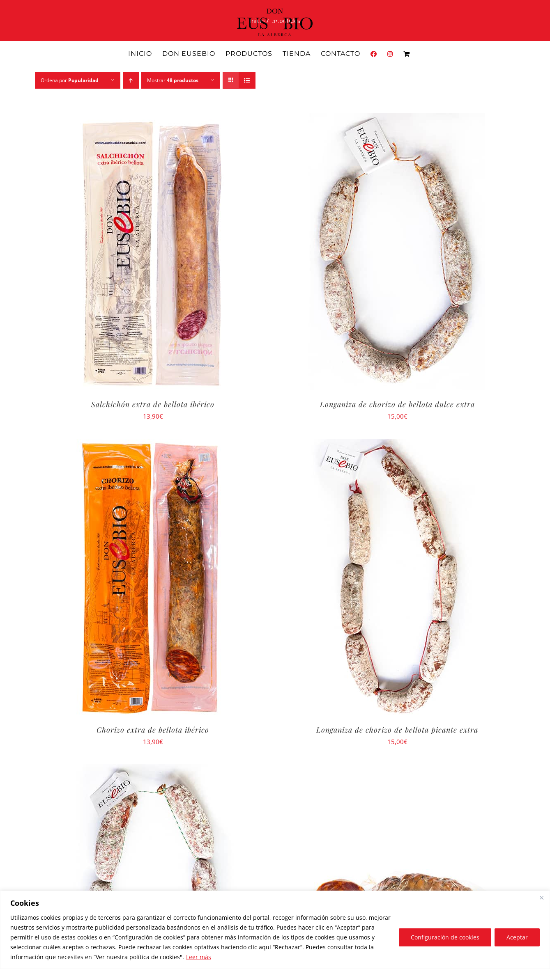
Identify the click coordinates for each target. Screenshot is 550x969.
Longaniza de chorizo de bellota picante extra (397, 730)
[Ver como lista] (247, 80)
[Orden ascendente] (131, 80)
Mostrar (172, 80)
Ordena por (70, 80)
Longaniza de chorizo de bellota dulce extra (397, 404)
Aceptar (517, 937)
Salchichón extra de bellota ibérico (152, 404)
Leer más (198, 957)
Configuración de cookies (445, 937)
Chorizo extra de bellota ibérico (153, 730)
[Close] (541, 898)
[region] (275, 930)
